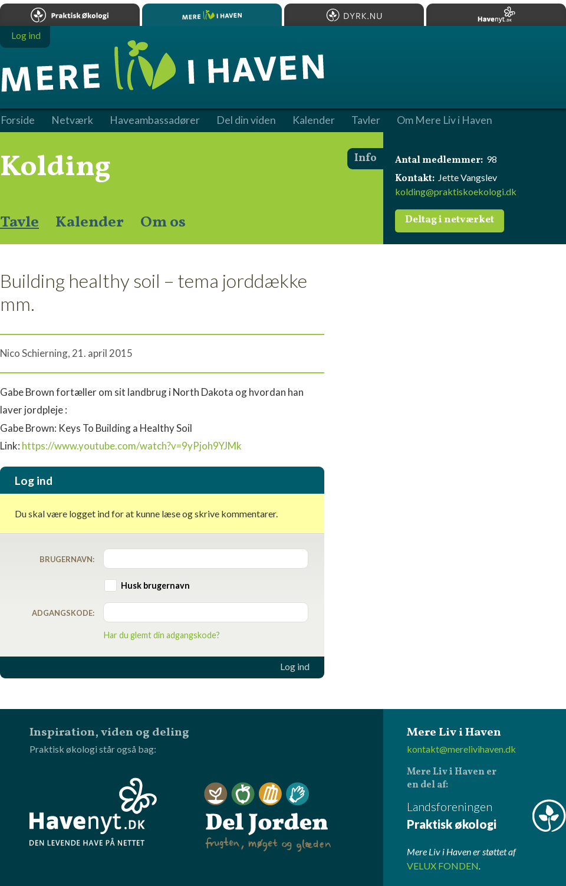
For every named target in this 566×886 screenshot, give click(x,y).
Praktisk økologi (70, 15)
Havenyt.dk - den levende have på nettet (93, 811)
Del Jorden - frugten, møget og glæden (267, 817)
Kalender (89, 222)
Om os (163, 222)
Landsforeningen (486, 816)
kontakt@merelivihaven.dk (461, 748)
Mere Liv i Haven (212, 15)
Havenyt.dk (496, 15)
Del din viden (246, 120)
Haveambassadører (155, 120)
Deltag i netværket (449, 220)
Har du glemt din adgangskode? (162, 635)
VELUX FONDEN (443, 865)
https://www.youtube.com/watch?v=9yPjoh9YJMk (132, 445)
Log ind (295, 666)
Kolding (55, 167)
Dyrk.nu (354, 15)
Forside (18, 120)
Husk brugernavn (155, 585)
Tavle (19, 222)
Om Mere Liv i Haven (444, 120)
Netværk (72, 120)
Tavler (365, 120)
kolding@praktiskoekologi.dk (455, 191)
